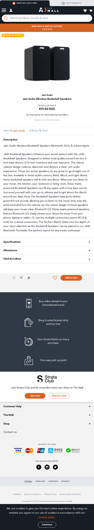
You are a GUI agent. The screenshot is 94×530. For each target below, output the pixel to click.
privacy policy (47, 517)
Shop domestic (72, 3)
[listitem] (47, 303)
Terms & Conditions (32, 494)
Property (66, 481)
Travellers (40, 481)
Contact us (10, 432)
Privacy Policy (50, 494)
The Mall (28, 481)
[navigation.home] (49, 10)
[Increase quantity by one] (29, 278)
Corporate (53, 481)
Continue (47, 524)
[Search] (6, 18)
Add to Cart (71, 278)
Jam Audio (19, 130)
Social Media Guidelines (70, 494)
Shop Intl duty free (24, 3)
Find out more (59, 395)
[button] (4, 10)
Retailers (17, 494)
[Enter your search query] (47, 18)
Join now (35, 395)
